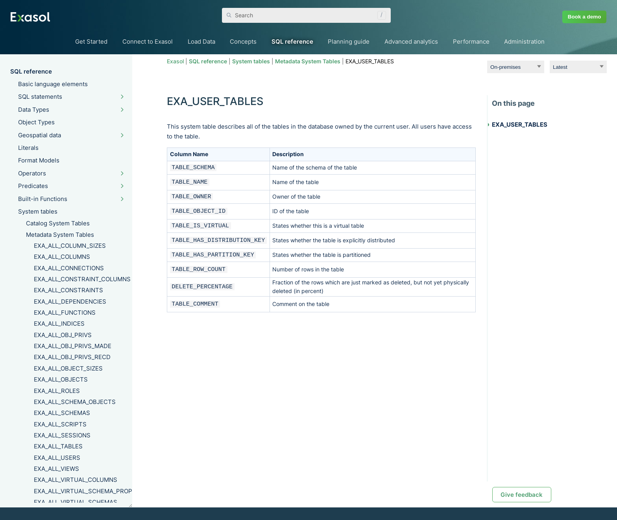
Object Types (36, 122)
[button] (380, 15)
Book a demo (584, 17)
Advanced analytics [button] (411, 41)
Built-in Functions (42, 199)
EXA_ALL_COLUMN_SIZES (70, 245)
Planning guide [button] (348, 41)
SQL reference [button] (292, 41)
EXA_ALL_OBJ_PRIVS (63, 335)
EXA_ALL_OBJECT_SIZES (68, 368)
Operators (32, 173)
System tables (37, 211)
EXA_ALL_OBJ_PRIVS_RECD (72, 357)
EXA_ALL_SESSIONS (62, 435)
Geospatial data (39, 135)
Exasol (175, 61)
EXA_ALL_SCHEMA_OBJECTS (75, 402)
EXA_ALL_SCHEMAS (62, 413)
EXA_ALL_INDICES (59, 323)
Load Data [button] (201, 41)
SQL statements (40, 96)
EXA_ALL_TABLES (58, 446)
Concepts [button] (243, 41)
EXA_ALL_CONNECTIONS (69, 268)
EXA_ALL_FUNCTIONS (65, 312)
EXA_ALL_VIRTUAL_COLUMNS (75, 479)
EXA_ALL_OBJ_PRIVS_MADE (72, 346)
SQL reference (31, 71)
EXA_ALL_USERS (57, 457)
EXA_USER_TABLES (519, 124)
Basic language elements (53, 84)
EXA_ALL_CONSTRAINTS (68, 290)
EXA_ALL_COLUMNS (62, 256)
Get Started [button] (91, 41)
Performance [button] (471, 41)
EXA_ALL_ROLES (57, 391)
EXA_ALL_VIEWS (56, 468)
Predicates (33, 186)
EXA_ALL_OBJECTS (61, 379)
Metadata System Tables (60, 234)
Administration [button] (524, 41)
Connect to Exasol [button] (147, 41)
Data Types (33, 109)
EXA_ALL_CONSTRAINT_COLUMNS (82, 279)
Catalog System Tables (58, 223)
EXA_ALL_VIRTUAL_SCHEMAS (75, 502)
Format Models (38, 160)
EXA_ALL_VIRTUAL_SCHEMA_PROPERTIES (82, 491)
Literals (28, 147)
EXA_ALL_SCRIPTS (60, 424)
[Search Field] (306, 15)
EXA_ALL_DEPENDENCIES (70, 301)
